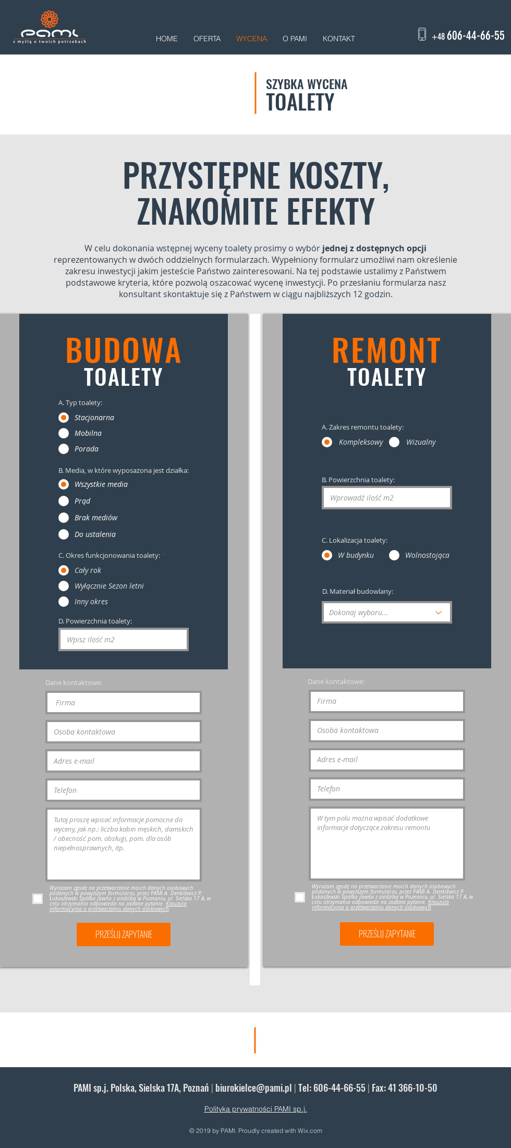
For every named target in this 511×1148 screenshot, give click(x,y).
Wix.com (310, 1130)
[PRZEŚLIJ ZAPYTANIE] (124, 934)
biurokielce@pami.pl (253, 1087)
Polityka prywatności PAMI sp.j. (255, 1109)
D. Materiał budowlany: (357, 591)
